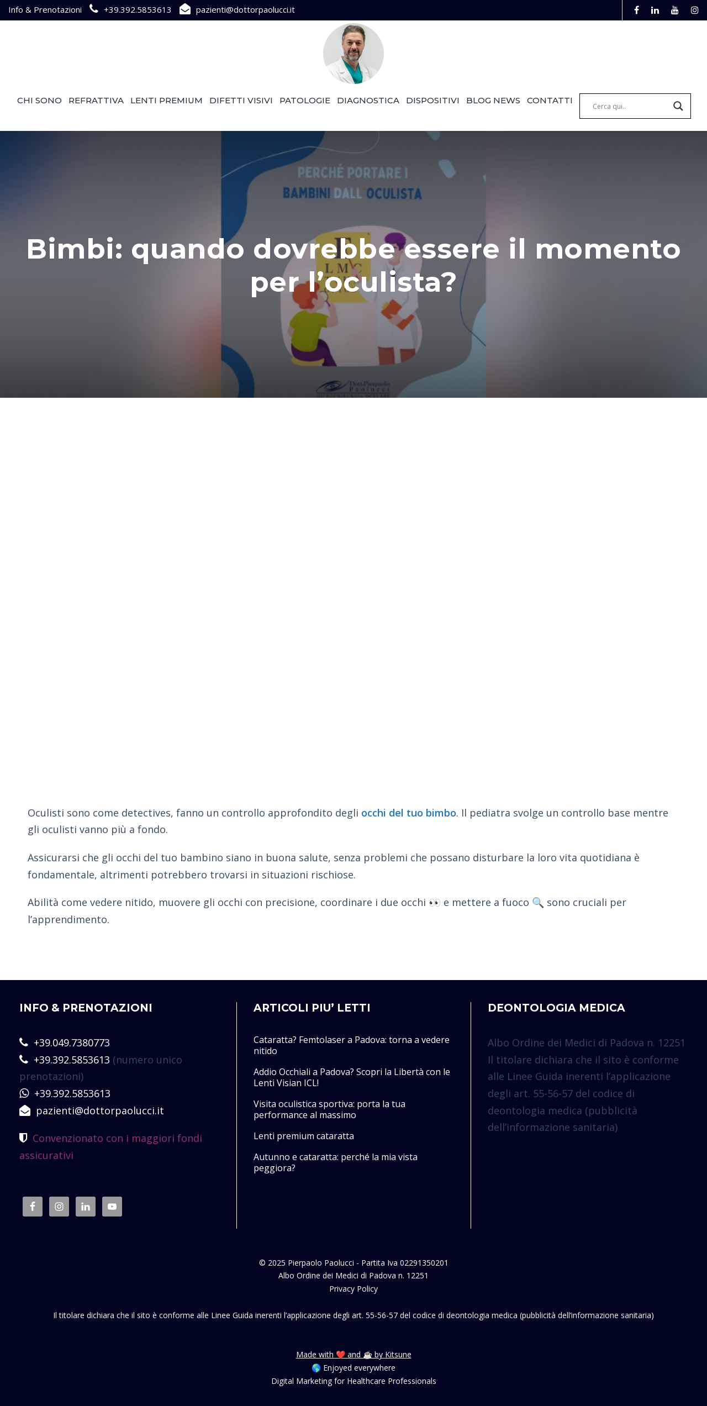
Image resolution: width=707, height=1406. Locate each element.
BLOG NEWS (493, 100)
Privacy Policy (353, 1288)
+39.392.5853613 (138, 9)
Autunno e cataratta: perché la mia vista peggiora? (336, 1162)
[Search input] (630, 106)
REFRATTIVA (96, 100)
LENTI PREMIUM (166, 100)
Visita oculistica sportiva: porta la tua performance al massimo (329, 1109)
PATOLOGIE (304, 100)
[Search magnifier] (678, 106)
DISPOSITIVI (433, 100)
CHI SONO (39, 100)
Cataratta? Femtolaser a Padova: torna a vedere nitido (352, 1045)
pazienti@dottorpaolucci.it (245, 9)
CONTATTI (550, 100)
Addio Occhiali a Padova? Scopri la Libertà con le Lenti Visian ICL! (352, 1077)
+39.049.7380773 (72, 1042)
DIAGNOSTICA (368, 100)
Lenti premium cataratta (304, 1136)
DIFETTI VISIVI (241, 100)
